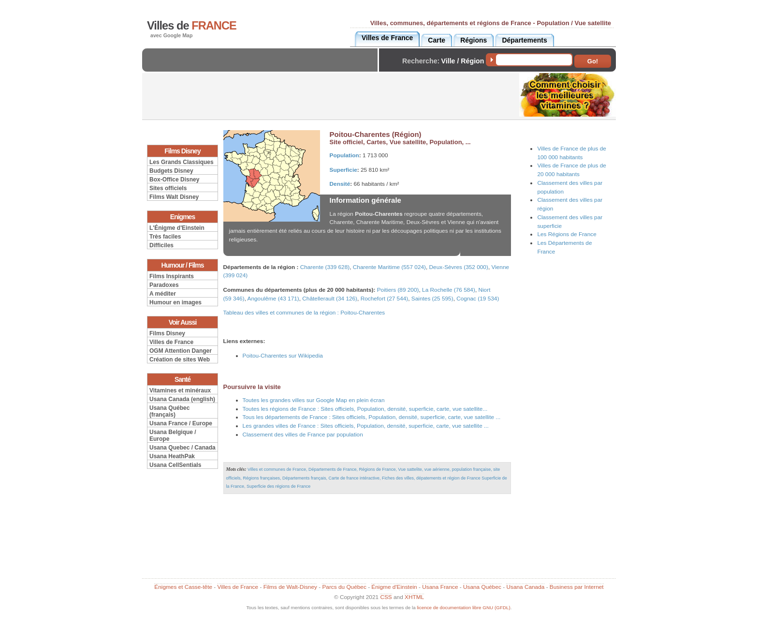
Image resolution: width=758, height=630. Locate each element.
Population (344, 155)
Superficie (343, 169)
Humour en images (175, 302)
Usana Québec (482, 587)
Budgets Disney (171, 170)
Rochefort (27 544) (384, 298)
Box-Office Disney (174, 179)
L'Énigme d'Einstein (176, 228)
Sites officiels (168, 188)
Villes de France (171, 342)
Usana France (440, 587)
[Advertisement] (262, 68)
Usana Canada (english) (182, 399)
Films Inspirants (171, 276)
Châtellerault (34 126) (329, 298)
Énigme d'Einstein (394, 587)
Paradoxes (164, 285)
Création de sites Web (179, 359)
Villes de (191, 25)
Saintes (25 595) (432, 298)
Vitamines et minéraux (180, 390)
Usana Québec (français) (169, 411)
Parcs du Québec (344, 587)
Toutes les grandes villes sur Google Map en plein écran (314, 400)
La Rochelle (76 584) (448, 289)
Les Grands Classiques (181, 162)
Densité (340, 183)
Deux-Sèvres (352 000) (458, 267)
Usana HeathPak (172, 456)
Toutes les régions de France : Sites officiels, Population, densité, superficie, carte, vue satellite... (365, 408)
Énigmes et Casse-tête (183, 587)
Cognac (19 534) (477, 298)
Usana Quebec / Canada (182, 447)
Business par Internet (577, 587)
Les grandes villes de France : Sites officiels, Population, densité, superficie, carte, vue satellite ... (366, 425)
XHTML (414, 597)
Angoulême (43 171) (273, 298)
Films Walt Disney (174, 197)
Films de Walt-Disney (290, 587)
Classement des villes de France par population (303, 434)
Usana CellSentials (175, 465)
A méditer (162, 293)
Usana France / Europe (180, 423)
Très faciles (165, 236)
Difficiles (161, 245)
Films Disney (167, 333)
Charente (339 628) (325, 267)
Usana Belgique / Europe (172, 435)
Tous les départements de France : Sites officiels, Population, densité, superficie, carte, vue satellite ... (372, 417)
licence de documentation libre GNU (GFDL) (463, 607)
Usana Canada (525, 587)
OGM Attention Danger (180, 350)
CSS (386, 597)
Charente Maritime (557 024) (389, 267)
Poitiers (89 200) (398, 289)
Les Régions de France (566, 234)
